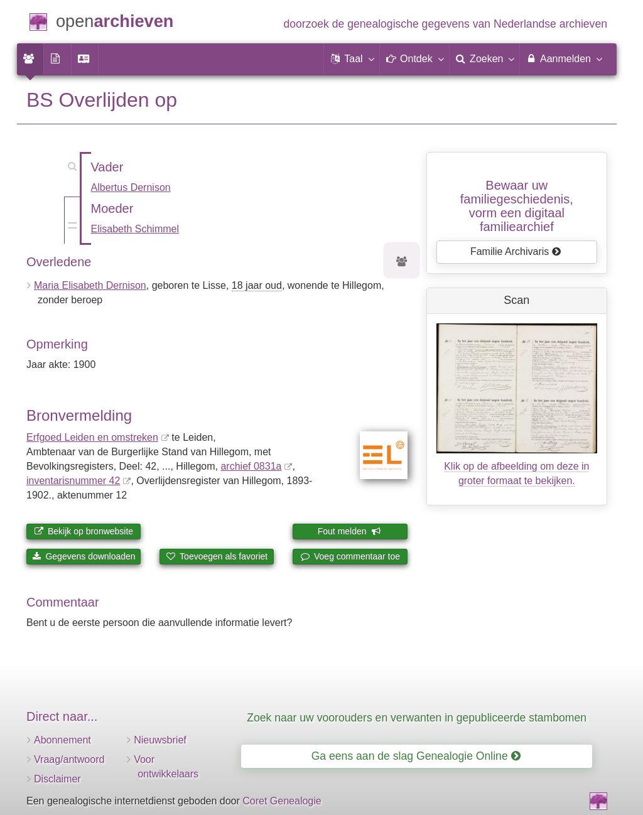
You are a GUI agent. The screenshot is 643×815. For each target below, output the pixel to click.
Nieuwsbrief (160, 740)
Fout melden (349, 531)
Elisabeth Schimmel (135, 229)
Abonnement (62, 740)
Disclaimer (57, 779)
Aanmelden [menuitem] (563, 58)
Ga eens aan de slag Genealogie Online (416, 756)
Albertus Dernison (131, 187)
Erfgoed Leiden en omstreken (92, 437)
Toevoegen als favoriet (216, 556)
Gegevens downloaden (84, 556)
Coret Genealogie (281, 801)
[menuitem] (30, 59)
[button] (351, 59)
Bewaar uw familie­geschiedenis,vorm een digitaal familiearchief (516, 206)
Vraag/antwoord (69, 759)
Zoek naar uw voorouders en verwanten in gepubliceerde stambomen (416, 717)
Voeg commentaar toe (350, 556)
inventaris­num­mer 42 (73, 480)
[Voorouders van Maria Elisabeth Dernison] (402, 262)
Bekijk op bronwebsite (83, 531)
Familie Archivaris (515, 251)
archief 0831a (250, 466)
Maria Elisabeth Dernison (90, 285)
